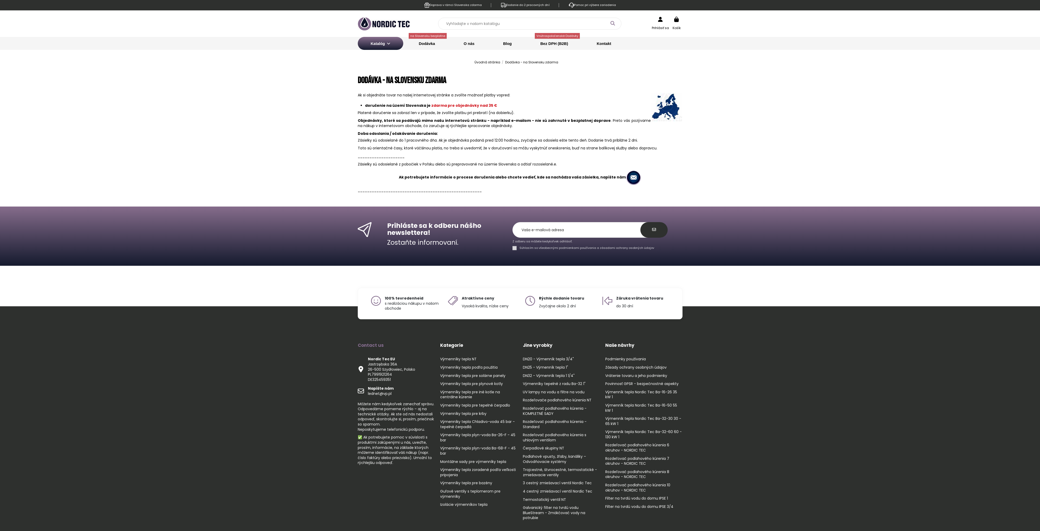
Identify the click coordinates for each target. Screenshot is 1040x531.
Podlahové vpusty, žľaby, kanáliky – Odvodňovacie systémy (554, 459)
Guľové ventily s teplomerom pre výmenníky (470, 494)
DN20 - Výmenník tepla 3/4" (548, 359)
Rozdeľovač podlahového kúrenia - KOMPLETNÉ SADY (555, 411)
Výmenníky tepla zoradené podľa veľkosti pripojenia (478, 472)
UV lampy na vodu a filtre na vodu (553, 392)
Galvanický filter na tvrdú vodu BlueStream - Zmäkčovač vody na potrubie (554, 512)
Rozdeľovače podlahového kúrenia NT (557, 400)
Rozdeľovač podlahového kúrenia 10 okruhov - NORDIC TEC (637, 488)
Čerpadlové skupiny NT (543, 448)
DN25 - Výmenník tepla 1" (545, 367)
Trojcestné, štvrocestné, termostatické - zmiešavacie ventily (560, 472)
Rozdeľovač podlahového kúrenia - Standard (555, 424)
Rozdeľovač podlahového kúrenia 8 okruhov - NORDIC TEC (637, 474)
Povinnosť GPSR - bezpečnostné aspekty (642, 383)
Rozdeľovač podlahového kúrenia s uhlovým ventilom (554, 438)
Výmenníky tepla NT (458, 359)
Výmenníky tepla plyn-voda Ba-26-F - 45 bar (477, 438)
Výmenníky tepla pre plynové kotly (471, 383)
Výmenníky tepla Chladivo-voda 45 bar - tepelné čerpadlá (477, 424)
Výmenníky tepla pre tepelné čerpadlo (475, 405)
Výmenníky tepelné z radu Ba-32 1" (554, 383)
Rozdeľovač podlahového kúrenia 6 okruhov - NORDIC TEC (637, 448)
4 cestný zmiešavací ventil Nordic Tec (557, 491)
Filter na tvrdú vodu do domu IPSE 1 (636, 498)
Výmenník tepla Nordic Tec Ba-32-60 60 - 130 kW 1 (643, 434)
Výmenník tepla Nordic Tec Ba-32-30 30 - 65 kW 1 (643, 421)
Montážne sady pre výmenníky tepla (473, 461)
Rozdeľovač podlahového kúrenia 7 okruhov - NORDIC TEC (637, 461)
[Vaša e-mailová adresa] (579, 230)
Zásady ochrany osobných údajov (636, 367)
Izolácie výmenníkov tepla (464, 504)
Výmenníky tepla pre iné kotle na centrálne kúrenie (470, 395)
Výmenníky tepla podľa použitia (469, 367)
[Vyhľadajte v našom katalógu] (612, 23)
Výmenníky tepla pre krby (463, 413)
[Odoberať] (654, 230)
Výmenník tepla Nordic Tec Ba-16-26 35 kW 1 (641, 395)
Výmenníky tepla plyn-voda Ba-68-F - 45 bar (478, 451)
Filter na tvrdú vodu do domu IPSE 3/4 (639, 506)
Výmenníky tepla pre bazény (466, 483)
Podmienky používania (625, 359)
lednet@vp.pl (381, 391)
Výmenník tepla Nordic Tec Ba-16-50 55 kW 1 (641, 408)
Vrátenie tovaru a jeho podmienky (636, 375)
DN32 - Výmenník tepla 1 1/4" (549, 375)
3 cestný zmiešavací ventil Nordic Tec (557, 483)
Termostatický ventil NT (544, 499)
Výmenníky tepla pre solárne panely (472, 375)
